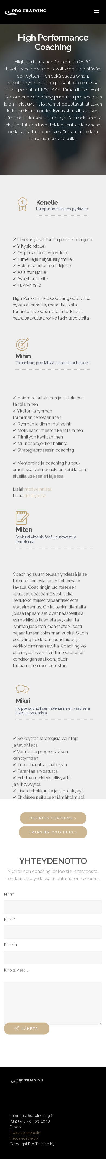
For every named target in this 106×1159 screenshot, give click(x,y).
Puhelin (10, 946)
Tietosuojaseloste (24, 1141)
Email (9, 921)
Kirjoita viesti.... (16, 971)
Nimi (8, 895)
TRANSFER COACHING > (53, 835)
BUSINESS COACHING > (53, 821)
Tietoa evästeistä (23, 1146)
